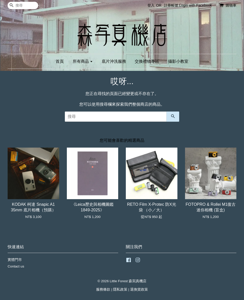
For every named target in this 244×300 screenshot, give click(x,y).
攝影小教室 (178, 61)
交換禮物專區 (147, 61)
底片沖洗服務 (114, 61)
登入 (151, 5)
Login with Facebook (195, 5)
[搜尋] (23, 5)
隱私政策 (120, 289)
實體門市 (15, 260)
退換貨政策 (139, 289)
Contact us (16, 266)
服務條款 (103, 289)
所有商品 (83, 61)
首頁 (60, 61)
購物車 (231, 5)
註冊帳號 (171, 5)
